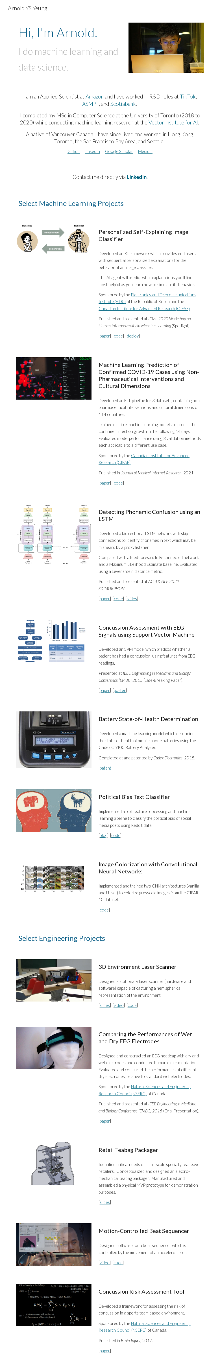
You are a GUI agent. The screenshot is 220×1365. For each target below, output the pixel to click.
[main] (70, 50)
